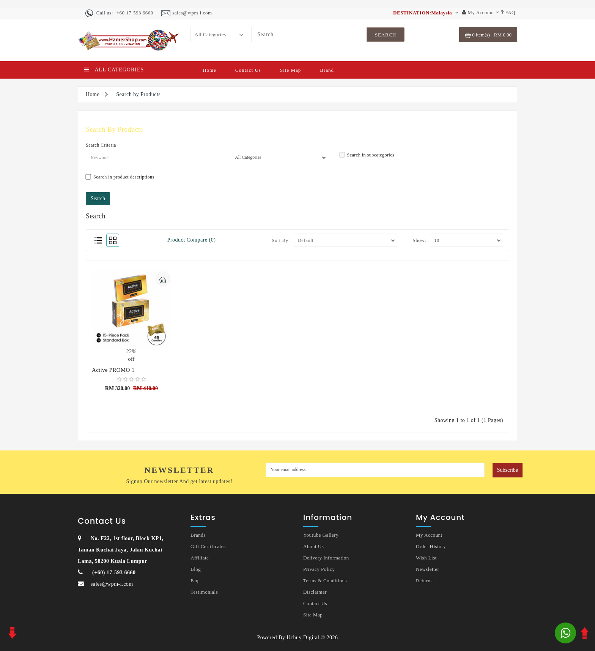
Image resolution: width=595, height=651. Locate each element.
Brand (327, 70)
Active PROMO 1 (113, 370)
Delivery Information (326, 558)
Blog (195, 569)
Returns (424, 580)
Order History (431, 546)
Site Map (290, 70)
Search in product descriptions (120, 177)
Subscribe (507, 470)
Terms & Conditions (325, 580)
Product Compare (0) (191, 240)
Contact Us (248, 70)
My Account (429, 535)
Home (209, 70)
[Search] (309, 34)
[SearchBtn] (386, 34)
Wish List (426, 558)
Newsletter (427, 569)
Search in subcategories (367, 155)
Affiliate (199, 558)
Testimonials (204, 592)
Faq (194, 580)
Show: (419, 240)
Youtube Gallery (320, 535)
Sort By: (281, 240)
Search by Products (138, 94)
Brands (198, 535)
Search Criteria (101, 145)
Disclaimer (315, 592)
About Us (313, 546)
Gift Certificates (208, 546)
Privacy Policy (319, 569)
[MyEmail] (375, 470)
